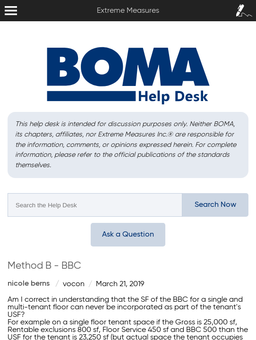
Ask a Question (128, 234)
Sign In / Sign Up (242, 7)
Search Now (215, 205)
